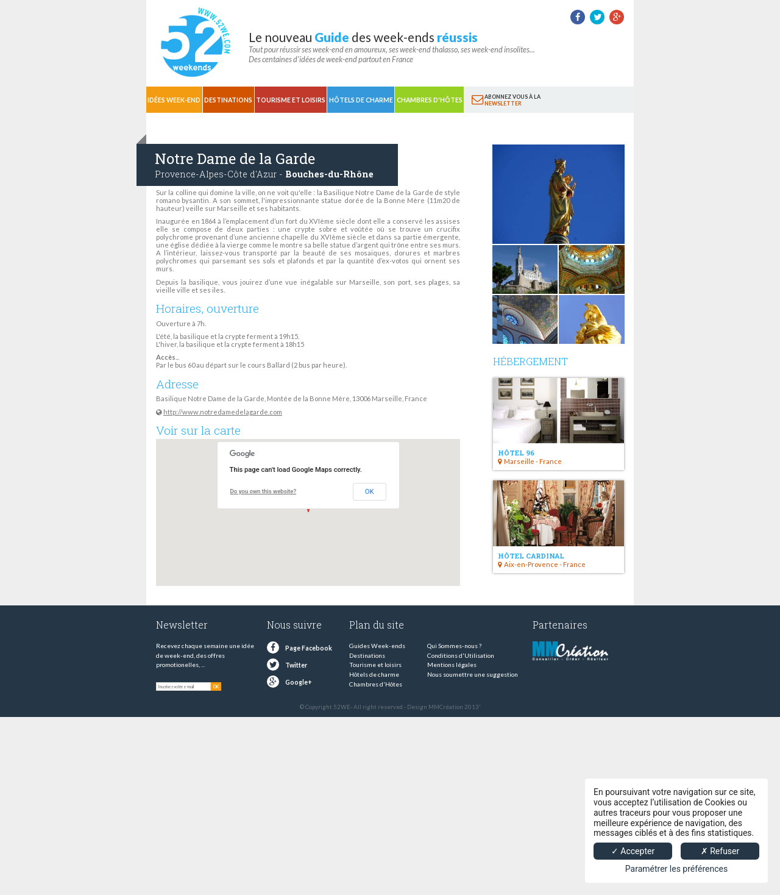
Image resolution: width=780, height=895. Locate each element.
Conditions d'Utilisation (460, 655)
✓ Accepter (632, 851)
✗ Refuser (720, 851)
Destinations (228, 100)
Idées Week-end (173, 100)
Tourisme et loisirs (290, 100)
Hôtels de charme (361, 100)
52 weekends (195, 42)
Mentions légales (452, 664)
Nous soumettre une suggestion (472, 674)
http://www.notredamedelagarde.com (222, 412)
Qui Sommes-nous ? (454, 645)
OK (369, 492)
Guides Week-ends (377, 645)
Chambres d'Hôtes (430, 100)
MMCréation (445, 707)
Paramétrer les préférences (676, 869)
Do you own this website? (263, 491)
